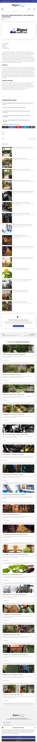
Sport (32, 425)
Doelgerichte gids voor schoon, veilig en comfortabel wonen (22, 279)
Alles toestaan (18, 737)
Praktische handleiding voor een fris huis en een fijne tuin (22, 147)
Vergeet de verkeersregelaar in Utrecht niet (20, 235)
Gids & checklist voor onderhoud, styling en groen (21, 268)
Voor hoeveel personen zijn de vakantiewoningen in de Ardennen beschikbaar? (18, 116)
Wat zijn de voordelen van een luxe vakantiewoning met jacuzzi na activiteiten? (18, 111)
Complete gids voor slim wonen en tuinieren (20, 301)
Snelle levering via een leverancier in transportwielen (21, 202)
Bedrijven (31, 485)
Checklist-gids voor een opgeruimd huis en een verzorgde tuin (15, 654)
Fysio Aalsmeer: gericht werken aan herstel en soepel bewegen (23, 191)
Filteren (4, 45)
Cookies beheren (18, 740)
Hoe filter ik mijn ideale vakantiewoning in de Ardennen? (18, 107)
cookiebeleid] (15, 733)
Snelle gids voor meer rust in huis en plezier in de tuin (21, 169)
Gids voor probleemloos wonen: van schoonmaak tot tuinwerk (23, 246)
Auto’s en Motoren (29, 505)
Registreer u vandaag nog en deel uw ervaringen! (18, 319)
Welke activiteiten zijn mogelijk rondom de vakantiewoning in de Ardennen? (18, 121)
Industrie (31, 445)
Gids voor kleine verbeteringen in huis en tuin (20, 158)
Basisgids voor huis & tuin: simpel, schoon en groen (13, 674)
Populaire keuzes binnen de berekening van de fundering (22, 224)
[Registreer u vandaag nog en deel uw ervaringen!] (18, 316)
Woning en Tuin (30, 345)
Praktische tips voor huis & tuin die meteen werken (13, 694)
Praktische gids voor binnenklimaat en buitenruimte (21, 180)
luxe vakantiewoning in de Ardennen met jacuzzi (14, 55)
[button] (34, 727)
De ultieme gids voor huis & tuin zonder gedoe (20, 290)
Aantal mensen (5, 46)
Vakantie (4, 19)
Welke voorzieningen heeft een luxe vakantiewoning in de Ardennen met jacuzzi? (18, 103)
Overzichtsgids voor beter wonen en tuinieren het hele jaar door (23, 257)
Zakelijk (31, 465)
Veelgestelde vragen (6, 48)
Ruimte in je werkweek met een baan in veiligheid (21, 213)
